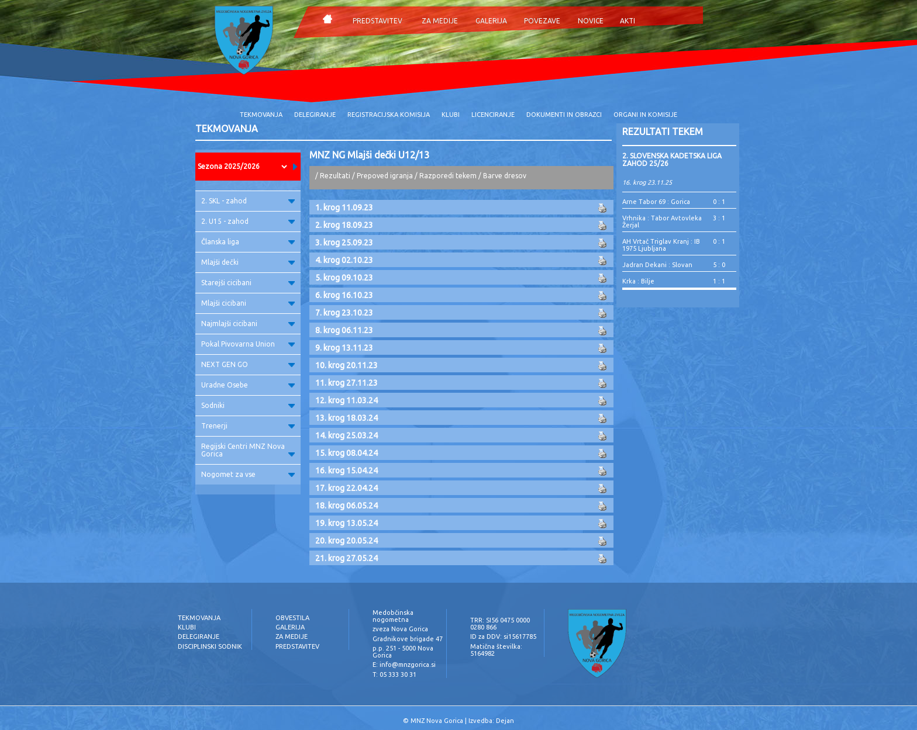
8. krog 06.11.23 (344, 330)
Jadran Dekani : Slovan (657, 264)
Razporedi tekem (448, 175)
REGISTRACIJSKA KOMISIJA (388, 114)
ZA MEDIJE (440, 21)
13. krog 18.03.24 (346, 418)
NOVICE (591, 21)
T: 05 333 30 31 (394, 674)
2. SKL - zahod (248, 201)
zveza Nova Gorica (400, 628)
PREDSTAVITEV (377, 21)
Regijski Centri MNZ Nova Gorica (248, 450)
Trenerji (248, 426)
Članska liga (248, 241)
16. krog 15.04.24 (346, 470)
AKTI (627, 21)
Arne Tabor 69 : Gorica (656, 201)
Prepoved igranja (386, 175)
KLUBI (451, 114)
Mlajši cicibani (248, 303)
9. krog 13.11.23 (344, 347)
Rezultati (335, 175)
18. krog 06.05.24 (346, 505)
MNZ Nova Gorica (437, 720)
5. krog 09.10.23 (344, 277)
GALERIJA (491, 21)
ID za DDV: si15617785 (503, 636)
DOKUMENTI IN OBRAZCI (564, 114)
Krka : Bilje (638, 281)
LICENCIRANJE (493, 114)
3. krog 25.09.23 (344, 242)
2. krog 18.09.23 (344, 225)
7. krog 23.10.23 (344, 312)
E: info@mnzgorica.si (404, 664)
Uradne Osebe (248, 385)
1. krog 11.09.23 (344, 207)
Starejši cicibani (248, 282)
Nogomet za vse (248, 474)
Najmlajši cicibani (248, 323)
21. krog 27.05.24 (346, 558)
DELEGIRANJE (315, 114)
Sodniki (248, 405)
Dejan (505, 720)
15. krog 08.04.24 (346, 453)
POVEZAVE (542, 21)
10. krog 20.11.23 (346, 365)
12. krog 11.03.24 (346, 400)
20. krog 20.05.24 (346, 540)
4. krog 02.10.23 (344, 260)
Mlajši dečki (248, 262)
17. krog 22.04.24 (346, 488)
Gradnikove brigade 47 (408, 638)
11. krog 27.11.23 (346, 383)
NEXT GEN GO (248, 364)
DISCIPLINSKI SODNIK (210, 646)
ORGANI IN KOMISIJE (645, 114)
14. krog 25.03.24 (346, 435)
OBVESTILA (292, 617)
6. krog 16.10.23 (344, 295)
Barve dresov (504, 175)
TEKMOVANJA (261, 114)
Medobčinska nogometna (393, 616)
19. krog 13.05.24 (346, 523)
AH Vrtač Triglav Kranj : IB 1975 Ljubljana (661, 245)
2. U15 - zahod (248, 221)
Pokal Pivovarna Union (248, 344)
